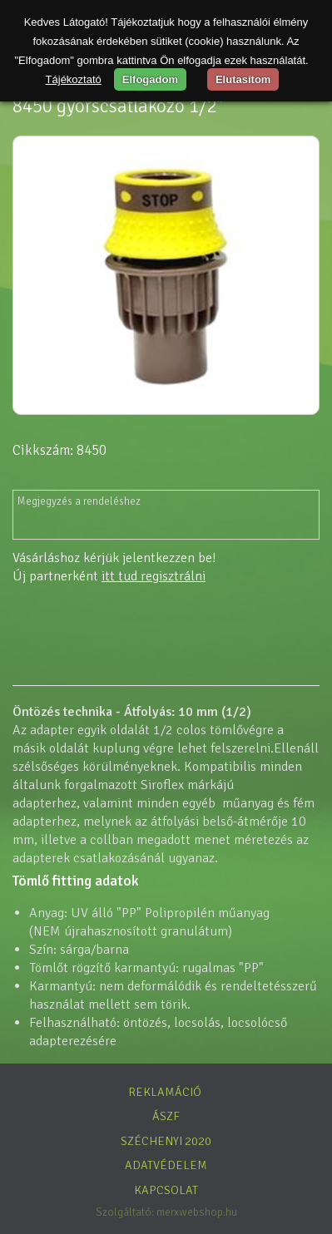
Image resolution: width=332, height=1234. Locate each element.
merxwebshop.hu (196, 1212)
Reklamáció (164, 1091)
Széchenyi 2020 (166, 1140)
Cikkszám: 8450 (59, 450)
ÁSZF (166, 1115)
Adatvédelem (166, 1164)
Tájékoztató (74, 79)
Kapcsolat (166, 1189)
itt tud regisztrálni (154, 576)
